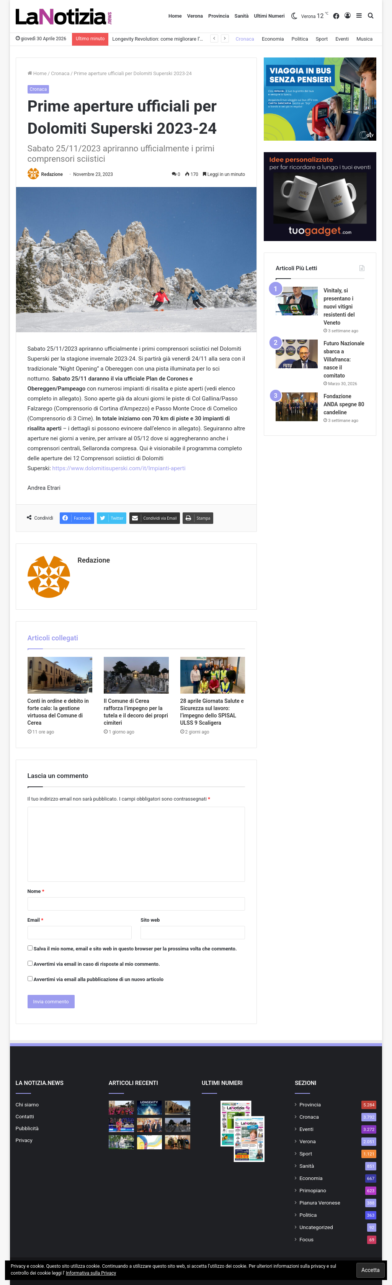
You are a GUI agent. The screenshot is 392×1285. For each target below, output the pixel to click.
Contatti (25, 1116)
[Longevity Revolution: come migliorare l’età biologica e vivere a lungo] (149, 1108)
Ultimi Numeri (269, 16)
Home (175, 16)
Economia (273, 39)
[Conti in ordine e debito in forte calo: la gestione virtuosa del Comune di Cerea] (60, 675)
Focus (306, 1239)
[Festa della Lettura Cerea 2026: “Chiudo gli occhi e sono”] (149, 1142)
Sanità (241, 16)
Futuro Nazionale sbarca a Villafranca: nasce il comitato (343, 359)
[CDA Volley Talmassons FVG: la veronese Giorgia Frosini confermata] (121, 1125)
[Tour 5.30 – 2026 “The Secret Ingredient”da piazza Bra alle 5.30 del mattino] (121, 1108)
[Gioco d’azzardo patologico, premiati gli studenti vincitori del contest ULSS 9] (177, 1142)
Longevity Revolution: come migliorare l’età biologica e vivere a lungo (187, 39)
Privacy (24, 1140)
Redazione (52, 174)
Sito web (150, 920)
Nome (36, 891)
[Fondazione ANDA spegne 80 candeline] (297, 406)
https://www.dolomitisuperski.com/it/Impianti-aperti (119, 468)
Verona (195, 16)
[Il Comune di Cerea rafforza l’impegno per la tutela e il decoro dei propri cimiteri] (136, 675)
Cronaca (245, 39)
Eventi (342, 39)
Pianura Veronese (319, 1203)
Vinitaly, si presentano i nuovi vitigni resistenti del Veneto (338, 306)
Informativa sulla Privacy (91, 1273)
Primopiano (312, 1190)
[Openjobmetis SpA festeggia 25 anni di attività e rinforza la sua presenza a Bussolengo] (121, 1142)
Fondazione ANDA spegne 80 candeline (343, 404)
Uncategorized (316, 1227)
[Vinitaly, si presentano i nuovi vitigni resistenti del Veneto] (297, 301)
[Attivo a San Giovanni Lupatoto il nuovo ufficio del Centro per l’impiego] (149, 1125)
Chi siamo (27, 1104)
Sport (322, 39)
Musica (364, 39)
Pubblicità (27, 1128)
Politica (300, 39)
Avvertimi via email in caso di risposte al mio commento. (97, 964)
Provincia (218, 16)
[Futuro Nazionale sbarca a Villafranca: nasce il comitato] (297, 354)
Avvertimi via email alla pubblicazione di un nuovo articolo (98, 979)
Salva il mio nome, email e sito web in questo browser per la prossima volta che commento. (135, 949)
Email (36, 920)
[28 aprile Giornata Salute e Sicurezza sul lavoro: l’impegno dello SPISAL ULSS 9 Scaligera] (212, 675)
